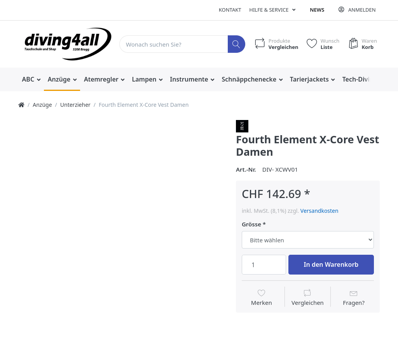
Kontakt (230, 9)
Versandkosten (319, 210)
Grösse (251, 224)
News (317, 9)
